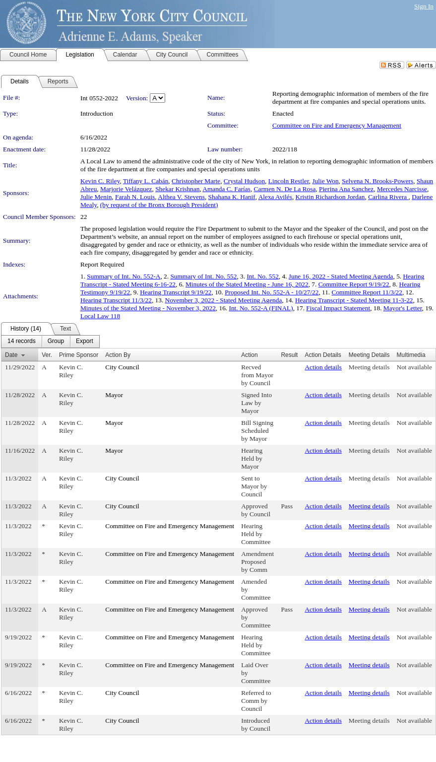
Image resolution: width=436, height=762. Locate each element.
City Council (122, 367)
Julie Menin (96, 197)
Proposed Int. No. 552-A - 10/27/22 (271, 292)
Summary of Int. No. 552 (203, 276)
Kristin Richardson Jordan (330, 197)
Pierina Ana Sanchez (346, 189)
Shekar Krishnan (177, 189)
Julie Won (325, 181)
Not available (414, 367)
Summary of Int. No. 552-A (123, 276)
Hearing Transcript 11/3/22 (116, 300)
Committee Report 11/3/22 (367, 292)
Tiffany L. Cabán (145, 181)
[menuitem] (21, 341)
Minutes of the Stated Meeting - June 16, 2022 (247, 284)
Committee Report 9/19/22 (353, 284)
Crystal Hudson (244, 181)
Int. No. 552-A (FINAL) (261, 308)
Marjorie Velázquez (126, 189)
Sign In (424, 6)
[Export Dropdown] (84, 341)
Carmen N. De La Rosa (285, 189)
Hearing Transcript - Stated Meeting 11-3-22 (354, 300)
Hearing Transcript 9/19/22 (175, 292)
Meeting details (369, 367)
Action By (117, 354)
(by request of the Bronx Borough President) (159, 204)
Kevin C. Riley (100, 181)
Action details (323, 367)
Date (11, 354)
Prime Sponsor (78, 354)
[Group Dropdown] (56, 341)
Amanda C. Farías (226, 189)
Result (289, 354)
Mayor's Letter (402, 308)
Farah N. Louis (135, 197)
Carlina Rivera (388, 197)
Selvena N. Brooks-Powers (377, 181)
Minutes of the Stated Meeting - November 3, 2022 (148, 308)
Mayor (114, 395)
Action (249, 354)
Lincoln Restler (288, 181)
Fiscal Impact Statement (338, 308)
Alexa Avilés (275, 197)
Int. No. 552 (262, 276)
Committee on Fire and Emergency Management (336, 125)
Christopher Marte (196, 181)
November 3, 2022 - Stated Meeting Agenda (223, 300)
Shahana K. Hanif (231, 197)
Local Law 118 (100, 316)
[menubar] (50, 341)
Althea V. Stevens (181, 197)
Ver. (47, 354)
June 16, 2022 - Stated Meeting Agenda (341, 276)
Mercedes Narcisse (402, 189)
